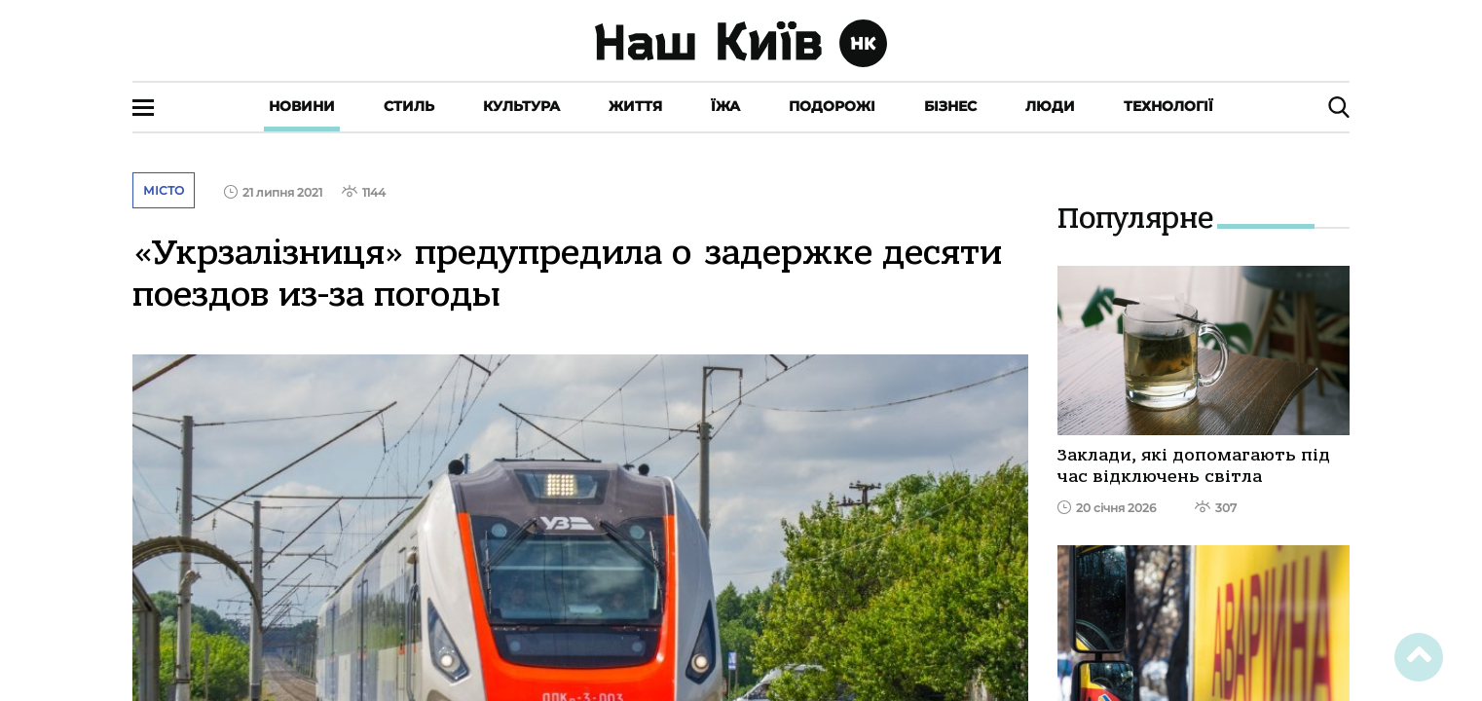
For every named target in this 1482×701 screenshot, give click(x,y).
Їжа (725, 106)
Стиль (409, 106)
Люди (1050, 106)
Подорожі (832, 106)
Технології (1168, 106)
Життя (635, 106)
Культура (521, 106)
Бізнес (950, 106)
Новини (302, 106)
